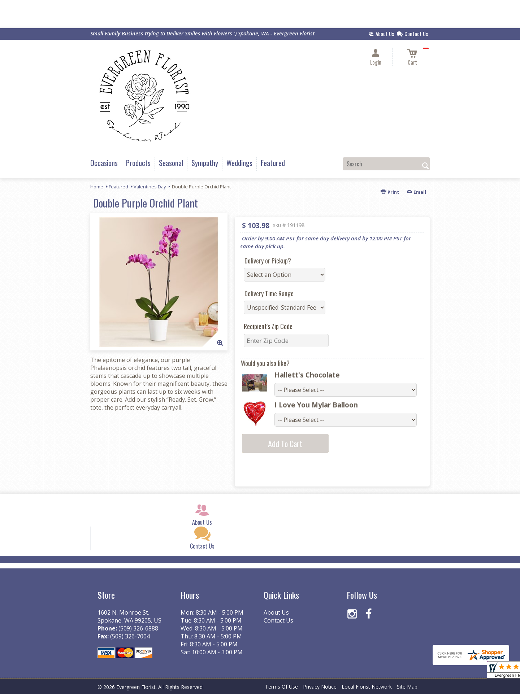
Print (390, 192)
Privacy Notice (320, 686)
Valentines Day (150, 186)
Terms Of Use (281, 686)
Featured (118, 186)
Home (96, 186)
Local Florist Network (367, 686)
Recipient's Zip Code (268, 326)
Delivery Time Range (269, 293)
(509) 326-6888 (138, 628)
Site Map (407, 686)
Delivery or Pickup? (267, 260)
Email (416, 192)
